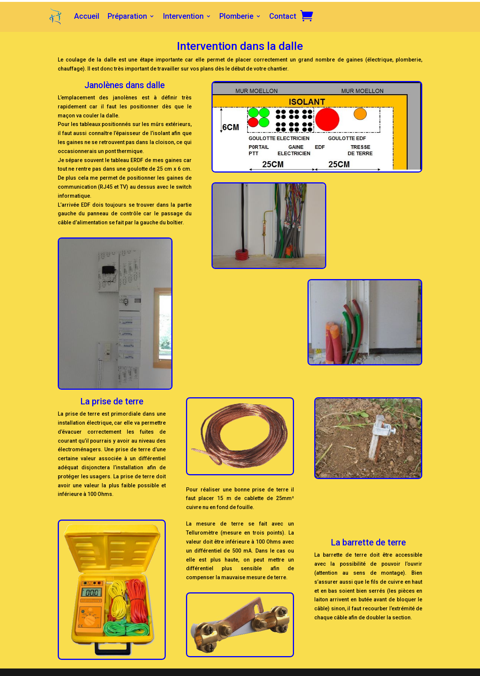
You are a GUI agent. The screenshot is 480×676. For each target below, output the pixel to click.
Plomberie (236, 16)
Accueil (86, 16)
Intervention (183, 16)
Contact (282, 16)
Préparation (127, 16)
